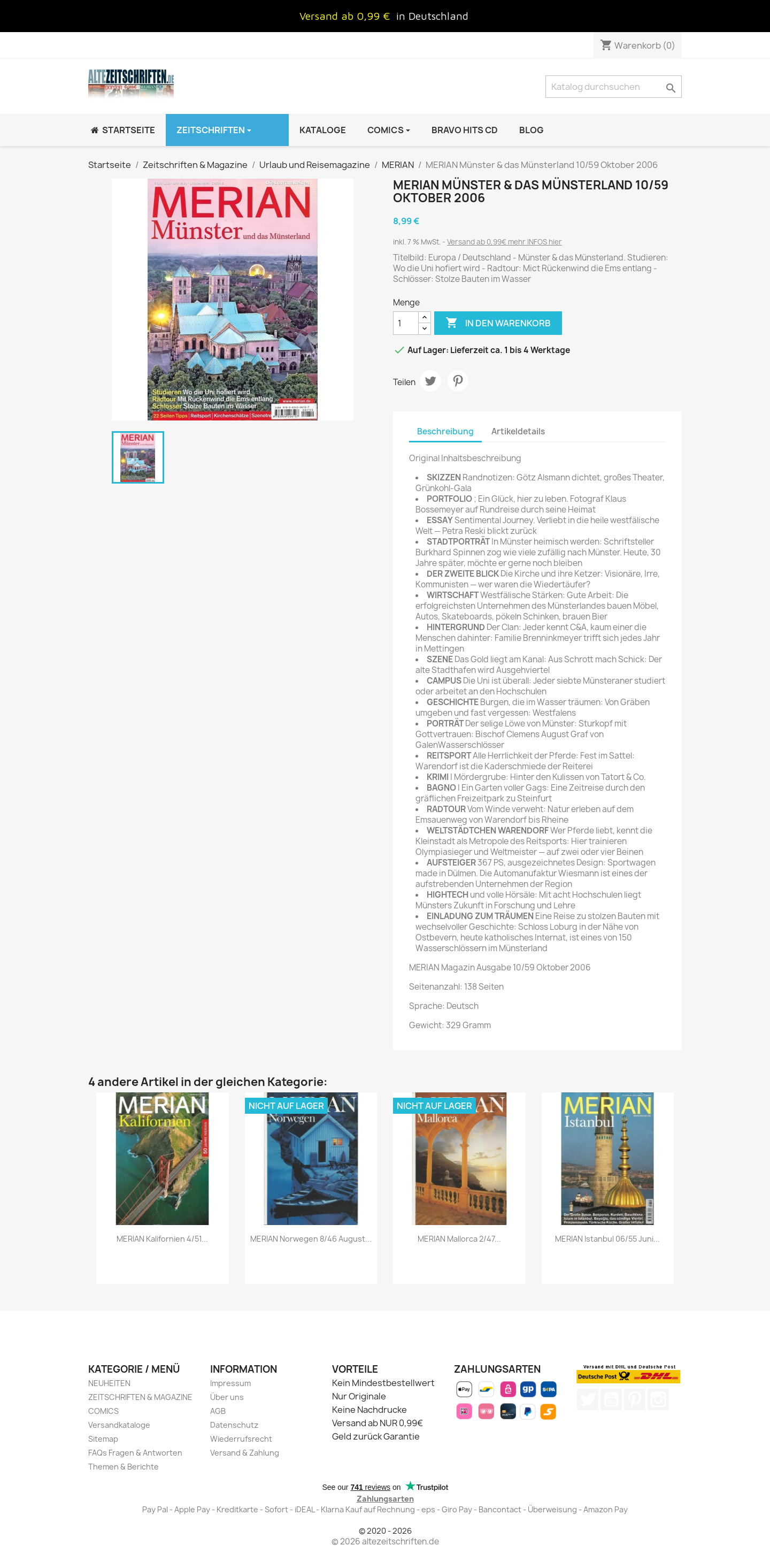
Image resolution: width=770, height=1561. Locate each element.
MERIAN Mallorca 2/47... (459, 1239)
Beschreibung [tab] (445, 431)
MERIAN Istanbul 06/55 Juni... (607, 1239)
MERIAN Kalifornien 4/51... (162, 1239)
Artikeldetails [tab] (518, 431)
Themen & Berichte (123, 1466)
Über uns (227, 1397)
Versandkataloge (119, 1425)
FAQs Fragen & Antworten (135, 1453)
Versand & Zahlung (244, 1453)
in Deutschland (432, 16)
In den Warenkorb (498, 323)
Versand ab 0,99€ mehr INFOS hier (504, 242)
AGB (218, 1411)
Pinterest (457, 381)
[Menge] (406, 323)
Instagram (658, 1399)
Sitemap (103, 1439)
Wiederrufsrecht (241, 1439)
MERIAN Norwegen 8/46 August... (311, 1239)
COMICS (103, 1411)
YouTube (611, 1399)
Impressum (230, 1383)
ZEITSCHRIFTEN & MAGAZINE (140, 1397)
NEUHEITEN (109, 1383)
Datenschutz (234, 1425)
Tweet (430, 381)
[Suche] (613, 86)
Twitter (587, 1399)
